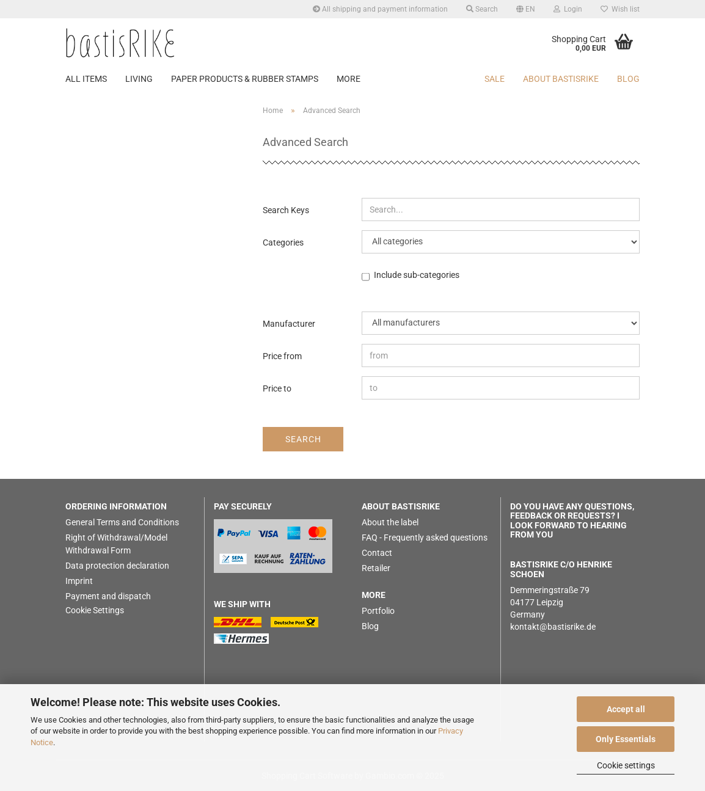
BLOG (628, 79)
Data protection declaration (117, 565)
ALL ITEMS (86, 79)
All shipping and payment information (380, 9)
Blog (370, 626)
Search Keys (286, 210)
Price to (277, 388)
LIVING (139, 79)
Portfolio (378, 611)
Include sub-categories (416, 275)
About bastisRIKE (561, 79)
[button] (525, 9)
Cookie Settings (94, 610)
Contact (377, 553)
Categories (283, 242)
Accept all (626, 709)
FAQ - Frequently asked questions (425, 537)
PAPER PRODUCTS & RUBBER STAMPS (244, 79)
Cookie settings (626, 765)
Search (303, 439)
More (348, 79)
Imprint (79, 581)
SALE (494, 79)
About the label (390, 522)
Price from (282, 356)
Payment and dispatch (108, 596)
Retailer (376, 568)
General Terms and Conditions (122, 522)
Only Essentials (626, 739)
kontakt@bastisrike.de (553, 627)
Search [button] (482, 9)
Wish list (620, 9)
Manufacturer (289, 324)
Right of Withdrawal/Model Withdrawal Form (116, 544)
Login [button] (567, 9)
